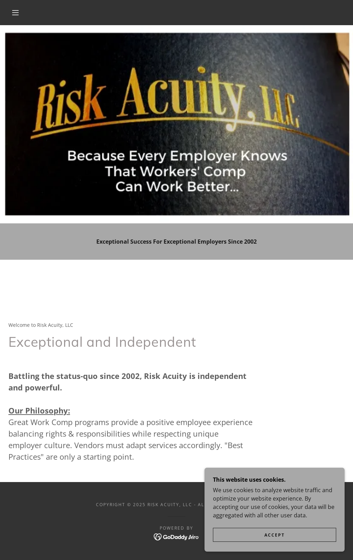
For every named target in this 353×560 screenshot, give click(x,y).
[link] (177, 536)
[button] (16, 13)
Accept (274, 535)
